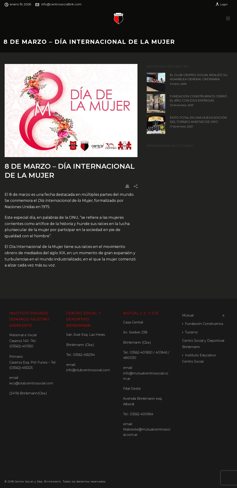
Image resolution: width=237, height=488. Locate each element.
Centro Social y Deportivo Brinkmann (202, 344)
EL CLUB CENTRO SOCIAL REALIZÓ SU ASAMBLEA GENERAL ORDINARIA (199, 77)
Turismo (190, 332)
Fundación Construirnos (202, 324)
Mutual (187, 315)
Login (221, 4)
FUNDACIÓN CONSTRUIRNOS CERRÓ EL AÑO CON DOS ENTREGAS (198, 98)
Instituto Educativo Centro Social (199, 358)
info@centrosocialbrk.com (61, 4)
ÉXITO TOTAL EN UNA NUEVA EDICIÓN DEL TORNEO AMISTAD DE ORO (198, 120)
